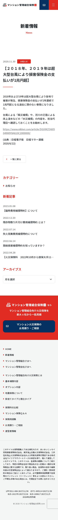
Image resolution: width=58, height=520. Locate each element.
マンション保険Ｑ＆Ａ (16, 413)
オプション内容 (12, 387)
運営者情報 (10, 431)
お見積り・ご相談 (14, 425)
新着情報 (9, 354)
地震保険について (14, 393)
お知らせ (24, 61)
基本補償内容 (11, 381)
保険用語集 (10, 419)
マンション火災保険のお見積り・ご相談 (29, 326)
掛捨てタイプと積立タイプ (18, 398)
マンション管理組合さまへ (18, 360)
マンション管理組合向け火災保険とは (23, 375)
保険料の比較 (11, 407)
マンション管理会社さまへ (18, 366)
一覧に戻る (15, 159)
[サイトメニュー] (53, 5)
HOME (8, 349)
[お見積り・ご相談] (44, 5)
